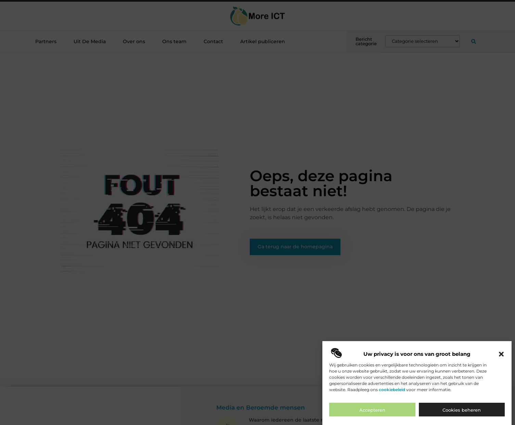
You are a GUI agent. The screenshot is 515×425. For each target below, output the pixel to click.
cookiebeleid (392, 390)
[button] (501, 355)
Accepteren (372, 411)
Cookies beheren (461, 411)
